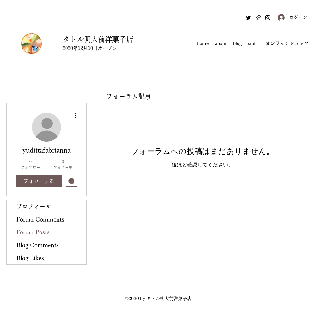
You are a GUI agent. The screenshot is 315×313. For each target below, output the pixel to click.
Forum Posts (33, 232)
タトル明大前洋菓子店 (98, 39)
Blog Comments (37, 245)
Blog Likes (30, 258)
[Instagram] (268, 17)
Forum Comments (40, 219)
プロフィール (33, 206)
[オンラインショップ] (287, 43)
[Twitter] (248, 17)
